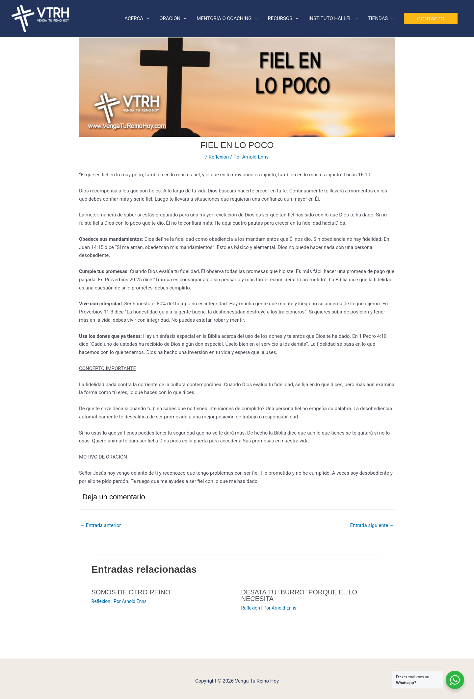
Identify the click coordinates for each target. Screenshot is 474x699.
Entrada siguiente (372, 525)
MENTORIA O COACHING (224, 18)
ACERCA (133, 18)
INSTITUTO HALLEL (330, 18)
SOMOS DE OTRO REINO (131, 592)
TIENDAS (378, 18)
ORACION (169, 18)
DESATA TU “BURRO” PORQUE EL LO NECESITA (299, 595)
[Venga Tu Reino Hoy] (40, 18)
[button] (431, 18)
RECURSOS (280, 18)
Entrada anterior (100, 525)
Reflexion (219, 157)
